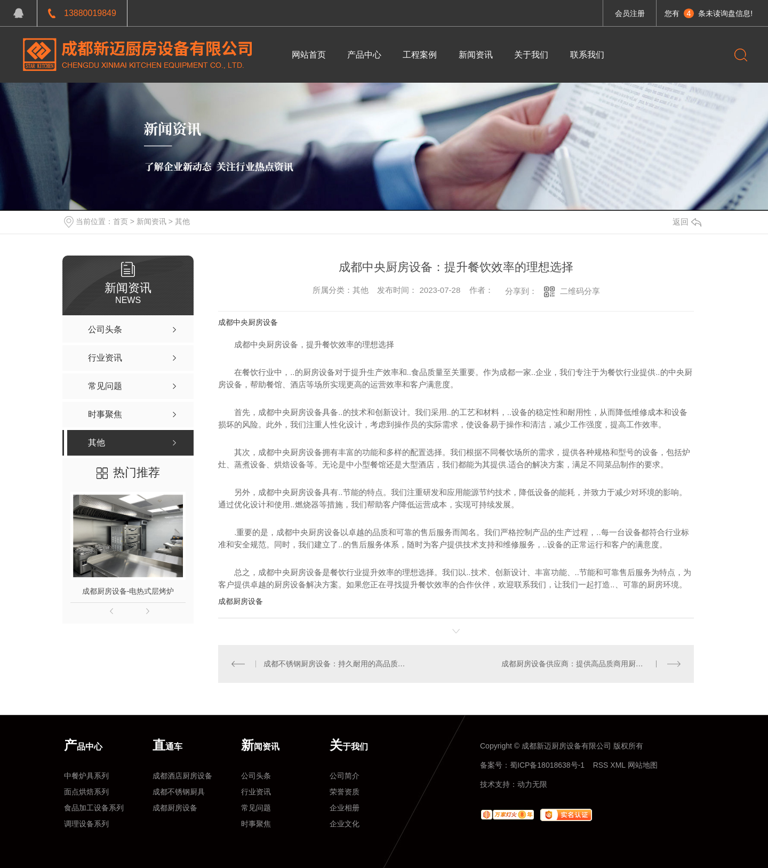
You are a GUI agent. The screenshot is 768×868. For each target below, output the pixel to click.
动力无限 (532, 784)
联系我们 (588, 54)
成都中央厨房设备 (248, 322)
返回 (687, 221)
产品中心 (364, 54)
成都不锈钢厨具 (179, 791)
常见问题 (256, 807)
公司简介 (344, 775)
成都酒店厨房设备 (182, 775)
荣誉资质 (344, 791)
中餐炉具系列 (86, 775)
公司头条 (256, 775)
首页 (120, 221)
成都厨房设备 (240, 601)
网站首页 (309, 54)
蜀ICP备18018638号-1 (547, 765)
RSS (601, 765)
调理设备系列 (86, 823)
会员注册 (630, 13)
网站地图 (643, 765)
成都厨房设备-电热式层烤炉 (128, 591)
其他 (182, 221)
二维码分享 (580, 291)
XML (617, 765)
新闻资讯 (476, 54)
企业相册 (344, 807)
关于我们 (532, 54)
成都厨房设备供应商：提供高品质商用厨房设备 (579, 663)
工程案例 (420, 54)
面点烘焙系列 (86, 791)
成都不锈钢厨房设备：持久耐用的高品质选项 (337, 663)
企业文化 (344, 823)
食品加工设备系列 (94, 807)
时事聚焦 (256, 823)
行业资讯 (256, 791)
